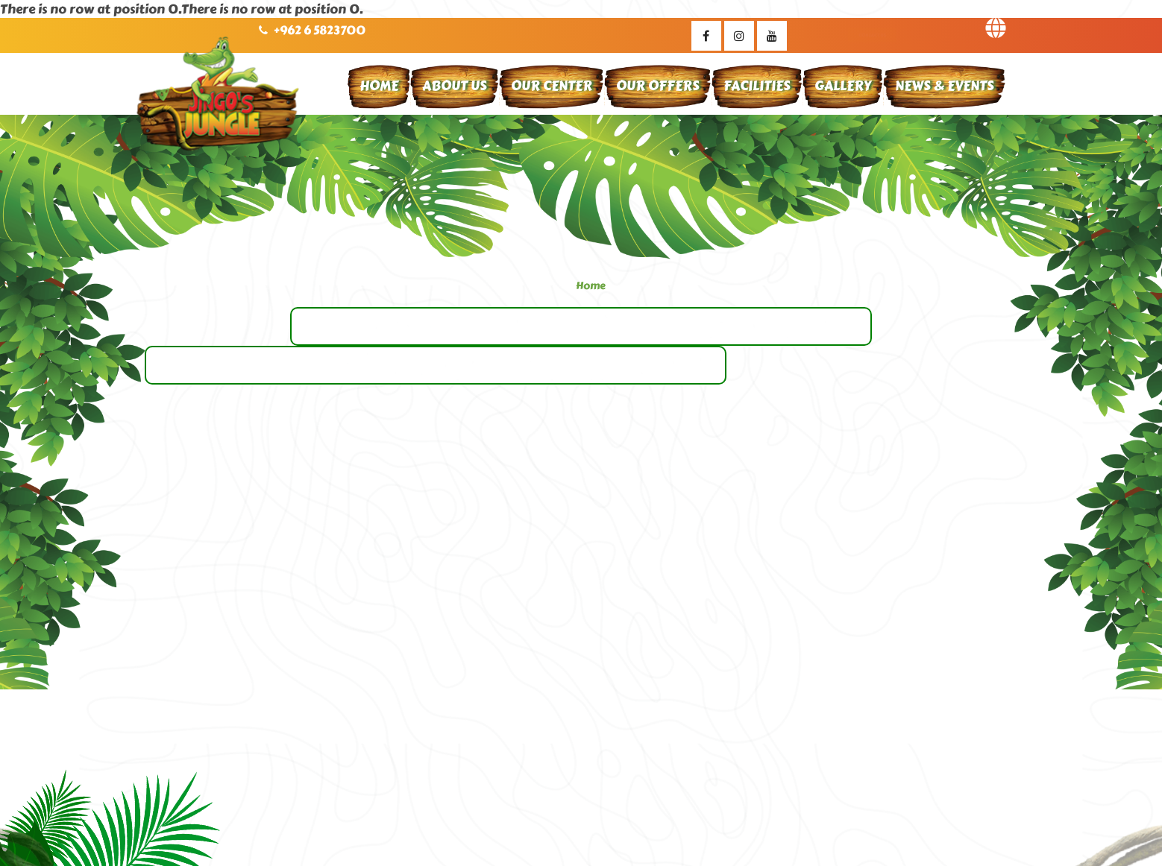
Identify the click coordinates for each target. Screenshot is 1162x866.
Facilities (757, 85)
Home (378, 85)
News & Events (944, 85)
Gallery (842, 85)
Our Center (551, 85)
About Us (454, 85)
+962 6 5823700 (319, 30)
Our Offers (658, 85)
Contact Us (872, 34)
